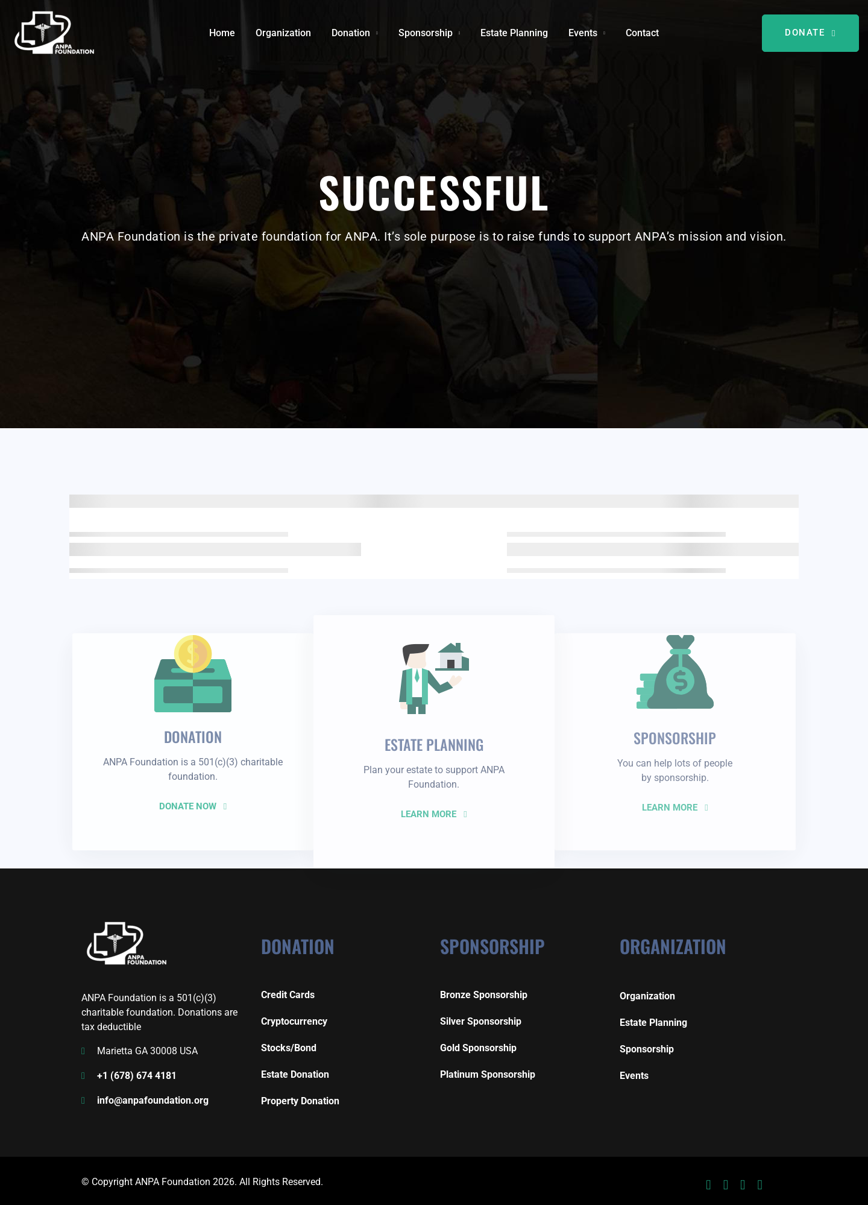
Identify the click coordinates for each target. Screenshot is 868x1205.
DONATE (810, 32)
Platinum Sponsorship (487, 1074)
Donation (351, 33)
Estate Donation (295, 1074)
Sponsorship (425, 33)
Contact (642, 33)
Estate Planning (514, 33)
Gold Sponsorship (478, 1048)
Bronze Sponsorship (483, 995)
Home (222, 33)
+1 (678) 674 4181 (137, 1075)
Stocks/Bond (288, 1048)
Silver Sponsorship (480, 1021)
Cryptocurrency (294, 1021)
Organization (283, 33)
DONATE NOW (193, 806)
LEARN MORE (434, 814)
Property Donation (300, 1101)
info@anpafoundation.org (153, 1100)
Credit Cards (288, 995)
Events (582, 33)
